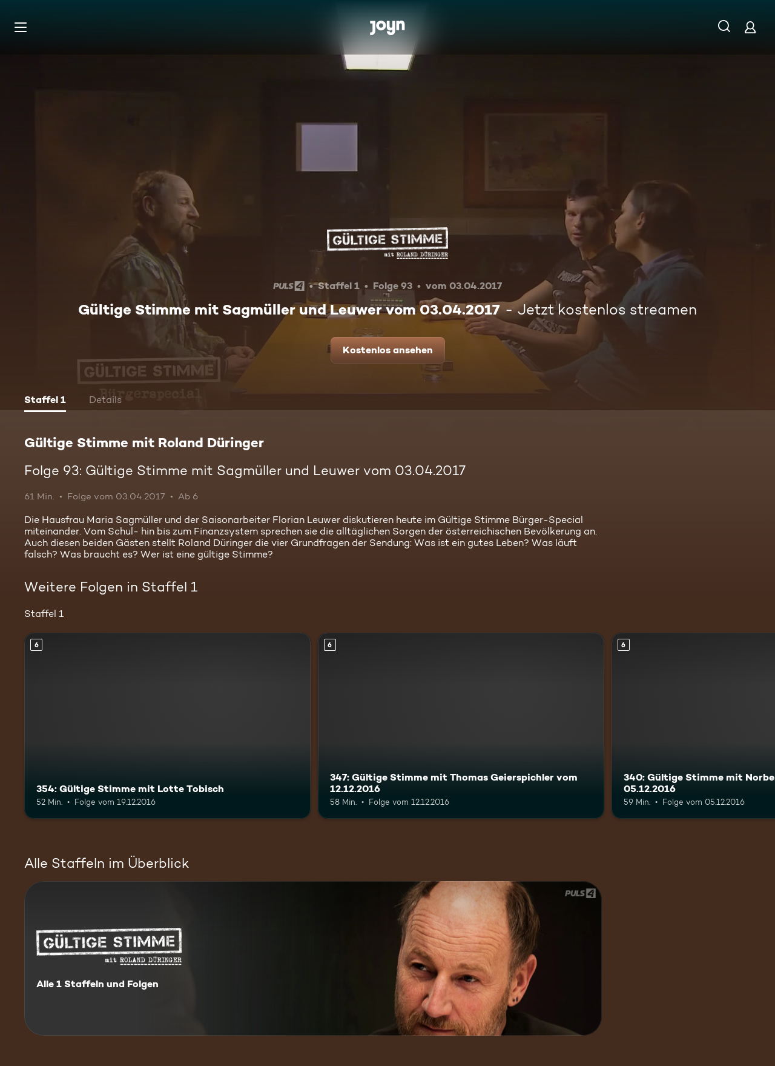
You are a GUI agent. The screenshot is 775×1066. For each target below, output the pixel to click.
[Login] (750, 27)
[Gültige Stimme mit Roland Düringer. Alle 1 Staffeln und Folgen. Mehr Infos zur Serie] (313, 958)
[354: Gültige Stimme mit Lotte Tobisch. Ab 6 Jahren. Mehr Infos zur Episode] (167, 726)
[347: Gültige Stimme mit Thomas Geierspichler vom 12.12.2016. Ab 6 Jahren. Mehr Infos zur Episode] (461, 726)
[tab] (45, 401)
